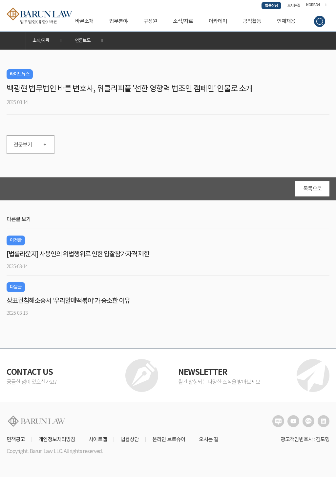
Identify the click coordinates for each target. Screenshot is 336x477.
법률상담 (271, 5)
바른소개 (84, 21)
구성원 (150, 21)
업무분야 (118, 21)
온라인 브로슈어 (168, 439)
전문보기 (29, 145)
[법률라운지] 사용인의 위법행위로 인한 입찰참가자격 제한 (78, 254)
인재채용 (286, 21)
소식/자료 (183, 21)
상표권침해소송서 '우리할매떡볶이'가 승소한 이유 (68, 301)
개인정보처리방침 (56, 439)
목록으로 (312, 189)
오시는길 (293, 5)
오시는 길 (208, 439)
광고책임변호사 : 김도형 (305, 439)
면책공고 (16, 439)
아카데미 (218, 21)
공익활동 (252, 21)
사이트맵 (98, 439)
